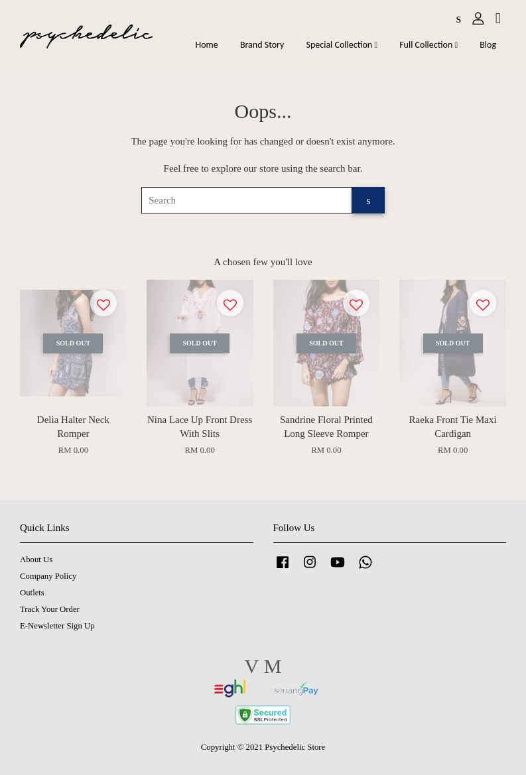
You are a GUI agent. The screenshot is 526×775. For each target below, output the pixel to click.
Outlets (32, 592)
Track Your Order (50, 609)
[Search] (246, 200)
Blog (488, 44)
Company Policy (48, 576)
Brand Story (262, 44)
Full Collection (428, 44)
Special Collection (341, 44)
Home (206, 44)
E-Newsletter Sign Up (57, 625)
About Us (36, 559)
